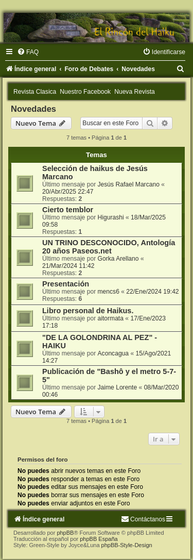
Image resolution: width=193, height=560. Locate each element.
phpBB (65, 533)
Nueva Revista (134, 91)
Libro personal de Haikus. (87, 311)
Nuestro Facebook (85, 91)
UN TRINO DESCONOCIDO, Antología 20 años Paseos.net (108, 247)
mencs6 (108, 291)
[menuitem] (28, 52)
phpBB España (98, 539)
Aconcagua (113, 353)
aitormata (111, 318)
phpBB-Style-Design (126, 545)
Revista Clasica (34, 91)
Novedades (33, 108)
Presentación (65, 284)
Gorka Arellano (118, 258)
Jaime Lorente (117, 387)
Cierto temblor (67, 210)
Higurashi (111, 217)
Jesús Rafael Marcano (129, 184)
